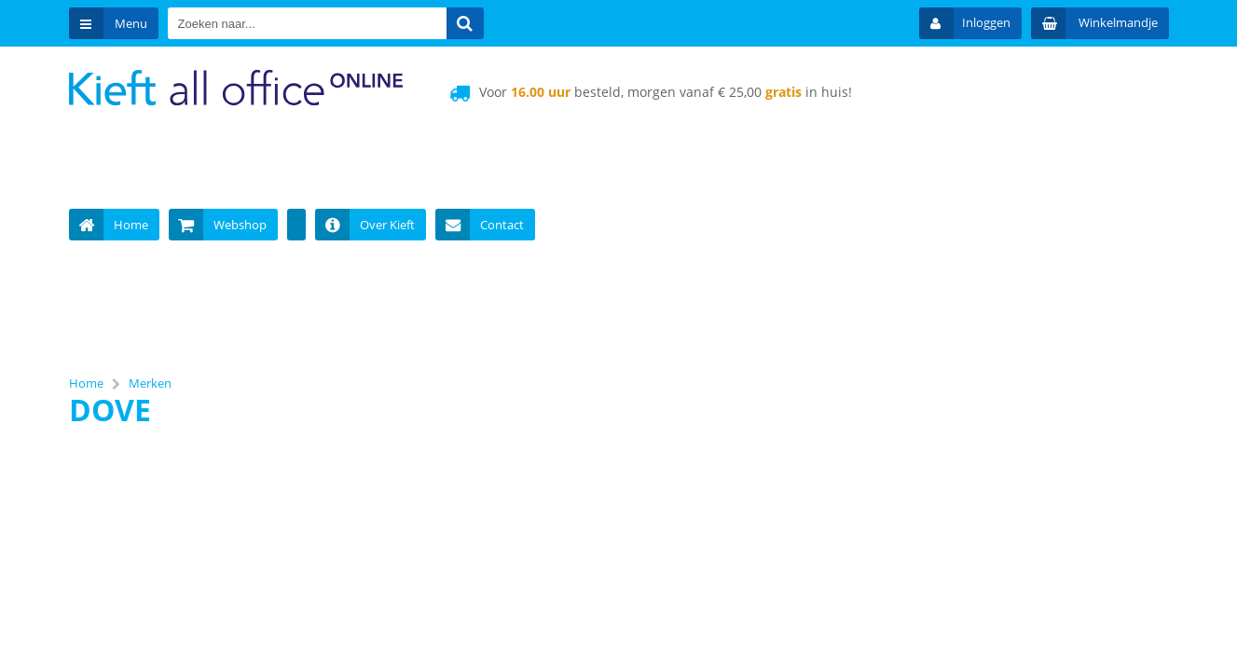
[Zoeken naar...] (465, 23)
